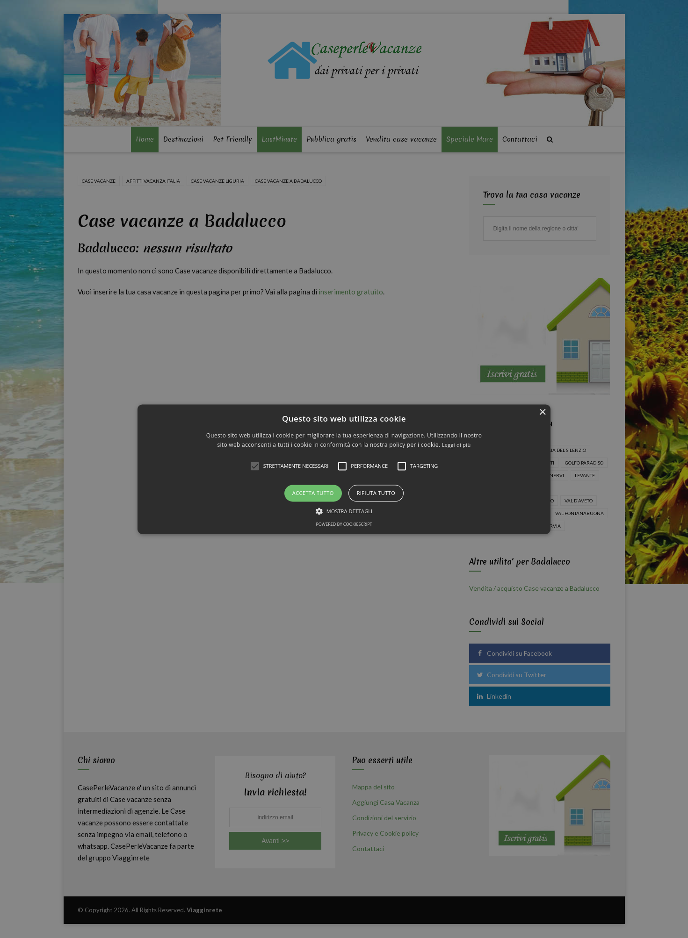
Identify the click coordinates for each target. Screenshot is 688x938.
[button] (344, 469)
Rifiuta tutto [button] (376, 493)
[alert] (344, 469)
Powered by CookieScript (344, 524)
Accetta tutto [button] (313, 493)
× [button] (542, 412)
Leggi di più (456, 444)
